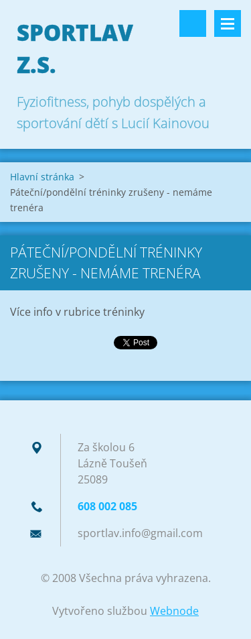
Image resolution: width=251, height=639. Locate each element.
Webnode (174, 610)
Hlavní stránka (42, 176)
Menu (227, 23)
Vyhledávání (192, 23)
